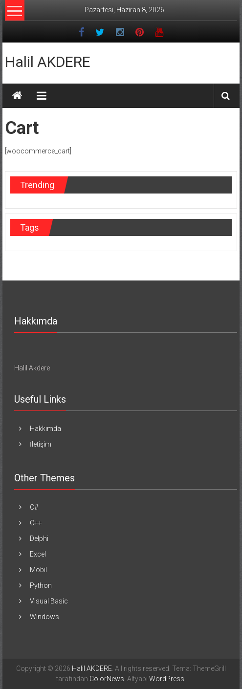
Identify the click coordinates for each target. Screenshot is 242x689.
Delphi (39, 538)
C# (34, 507)
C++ (36, 523)
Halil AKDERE (47, 61)
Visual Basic (49, 601)
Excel (38, 554)
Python (41, 585)
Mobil (38, 570)
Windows (44, 617)
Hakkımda (45, 428)
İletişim (40, 444)
